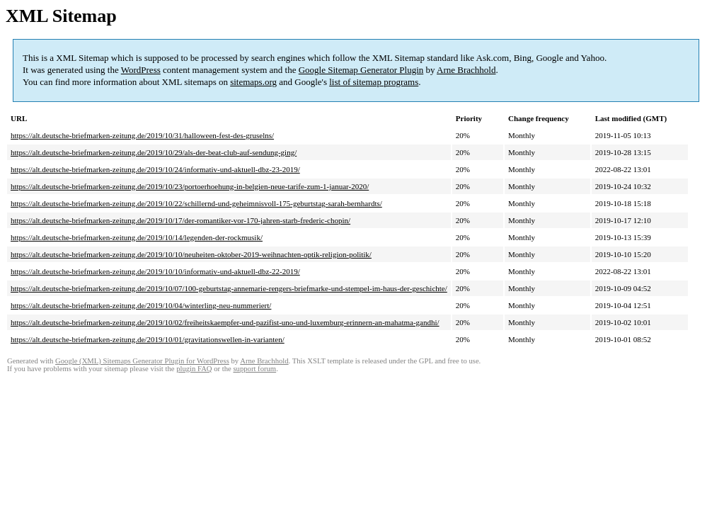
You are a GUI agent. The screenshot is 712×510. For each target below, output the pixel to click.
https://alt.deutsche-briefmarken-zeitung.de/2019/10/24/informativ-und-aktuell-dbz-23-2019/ (155, 169)
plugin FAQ (194, 369)
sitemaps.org (253, 81)
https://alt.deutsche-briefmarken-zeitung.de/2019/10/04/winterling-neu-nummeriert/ (141, 305)
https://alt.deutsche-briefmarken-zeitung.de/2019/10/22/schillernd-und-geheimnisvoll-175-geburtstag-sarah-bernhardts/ (196, 203)
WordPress (141, 69)
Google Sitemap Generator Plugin (361, 69)
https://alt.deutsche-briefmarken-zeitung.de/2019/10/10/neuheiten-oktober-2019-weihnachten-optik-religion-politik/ (191, 254)
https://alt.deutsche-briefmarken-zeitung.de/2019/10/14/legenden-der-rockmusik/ (137, 237)
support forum (254, 369)
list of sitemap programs (373, 81)
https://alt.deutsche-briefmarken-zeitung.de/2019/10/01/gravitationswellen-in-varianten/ (148, 339)
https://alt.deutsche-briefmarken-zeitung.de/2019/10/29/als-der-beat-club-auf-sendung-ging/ (154, 152)
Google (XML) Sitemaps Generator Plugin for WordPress (142, 361)
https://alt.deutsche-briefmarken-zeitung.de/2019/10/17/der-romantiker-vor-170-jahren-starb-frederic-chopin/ (180, 220)
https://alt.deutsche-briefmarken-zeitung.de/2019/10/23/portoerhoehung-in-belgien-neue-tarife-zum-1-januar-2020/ (190, 186)
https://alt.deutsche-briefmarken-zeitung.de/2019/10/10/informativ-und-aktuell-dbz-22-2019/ (155, 271)
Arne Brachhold (466, 69)
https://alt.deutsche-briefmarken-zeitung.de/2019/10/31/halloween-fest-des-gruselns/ (142, 135)
